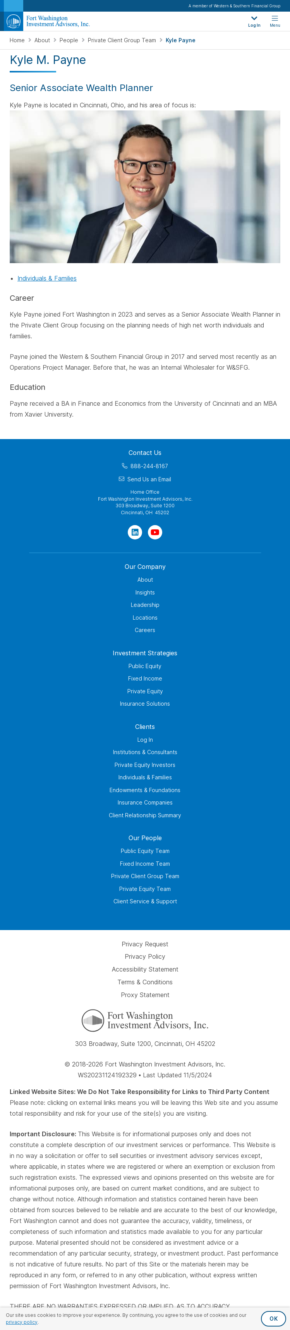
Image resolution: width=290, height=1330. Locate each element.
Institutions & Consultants (145, 752)
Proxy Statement (145, 995)
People (70, 40)
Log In (145, 739)
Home (18, 40)
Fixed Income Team (145, 863)
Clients (145, 726)
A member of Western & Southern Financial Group (234, 5)
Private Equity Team (145, 889)
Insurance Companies (145, 802)
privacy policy (22, 1322)
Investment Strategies (145, 653)
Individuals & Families (47, 278)
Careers (145, 630)
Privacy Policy (145, 957)
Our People (145, 838)
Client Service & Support (145, 901)
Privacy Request (145, 944)
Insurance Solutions (145, 703)
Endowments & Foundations (145, 790)
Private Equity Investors (145, 764)
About (42, 40)
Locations (145, 617)
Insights (145, 592)
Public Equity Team (145, 851)
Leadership (145, 604)
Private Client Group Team (123, 40)
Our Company (145, 566)
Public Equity (145, 666)
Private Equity (145, 691)
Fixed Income (145, 678)
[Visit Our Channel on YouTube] (155, 532)
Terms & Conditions (145, 982)
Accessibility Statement (145, 969)
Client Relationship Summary (145, 815)
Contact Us (145, 453)
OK (273, 1318)
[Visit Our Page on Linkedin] (135, 532)
